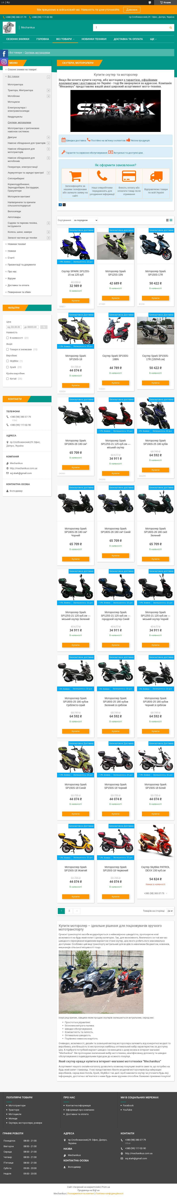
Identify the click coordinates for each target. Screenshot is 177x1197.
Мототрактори (17, 1105)
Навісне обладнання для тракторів (27, 143)
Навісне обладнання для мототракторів (21, 150)
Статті (11, 257)
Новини (12, 251)
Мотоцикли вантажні (19, 196)
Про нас (12, 271)
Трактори (14, 1109)
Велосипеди (14, 211)
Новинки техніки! (94, 39)
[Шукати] (170, 27)
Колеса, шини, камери (20, 232)
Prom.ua (106, 1187)
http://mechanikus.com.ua (23, 468)
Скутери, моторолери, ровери (25, 1122)
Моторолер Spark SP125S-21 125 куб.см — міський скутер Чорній (155, 616)
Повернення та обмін (19, 292)
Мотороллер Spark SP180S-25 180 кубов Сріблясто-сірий (75, 702)
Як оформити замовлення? (115, 165)
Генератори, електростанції (23, 167)
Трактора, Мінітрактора (20, 90)
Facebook (128, 1105)
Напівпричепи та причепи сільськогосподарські (21, 204)
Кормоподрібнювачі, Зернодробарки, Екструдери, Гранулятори (23, 187)
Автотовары (14, 217)
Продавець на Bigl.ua (89, 1190)
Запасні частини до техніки (22, 237)
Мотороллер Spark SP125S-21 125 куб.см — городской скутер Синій (115, 616)
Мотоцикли (14, 101)
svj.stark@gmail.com (21, 473)
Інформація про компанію (80, 1109)
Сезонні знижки (17, 39)
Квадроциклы (15, 116)
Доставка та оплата (128, 39)
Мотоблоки (14, 96)
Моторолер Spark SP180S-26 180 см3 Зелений (155, 532)
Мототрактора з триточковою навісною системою (23, 130)
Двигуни (12, 137)
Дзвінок (131, 9)
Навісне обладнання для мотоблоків (21, 159)
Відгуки (12, 278)
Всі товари (64, 39)
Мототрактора (15, 84)
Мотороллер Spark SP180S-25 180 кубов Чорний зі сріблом (155, 702)
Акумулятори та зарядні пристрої (26, 172)
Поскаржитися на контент (81, 1193)
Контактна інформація (78, 1105)
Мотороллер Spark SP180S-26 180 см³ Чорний (75, 532)
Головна (42, 39)
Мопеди (13, 1118)
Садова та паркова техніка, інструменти (22, 225)
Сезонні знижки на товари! (22, 69)
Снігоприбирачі (16, 178)
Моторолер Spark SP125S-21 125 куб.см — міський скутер (115, 444)
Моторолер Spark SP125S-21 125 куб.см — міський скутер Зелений (75, 616)
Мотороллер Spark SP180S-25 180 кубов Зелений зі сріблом (115, 702)
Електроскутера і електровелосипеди (18, 109)
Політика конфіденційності (109, 1193)
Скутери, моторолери (19, 122)
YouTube (127, 1109)
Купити (76, 300)
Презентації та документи (22, 264)
